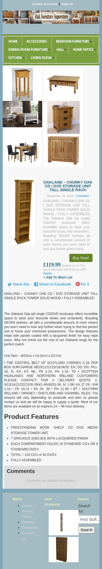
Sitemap (27, 522)
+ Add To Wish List (57, 277)
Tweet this (20, 284)
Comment (82, 195)
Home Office (83, 49)
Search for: (84, 509)
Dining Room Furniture (28, 49)
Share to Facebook (55, 284)
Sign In (67, 4)
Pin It (85, 284)
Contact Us (27, 535)
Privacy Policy (27, 514)
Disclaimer (27, 527)
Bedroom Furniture (72, 41)
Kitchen (15, 58)
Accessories (36, 41)
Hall (60, 49)
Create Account (45, 4)
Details (47, 273)
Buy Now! (81, 258)
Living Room (41, 58)
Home (12, 41)
